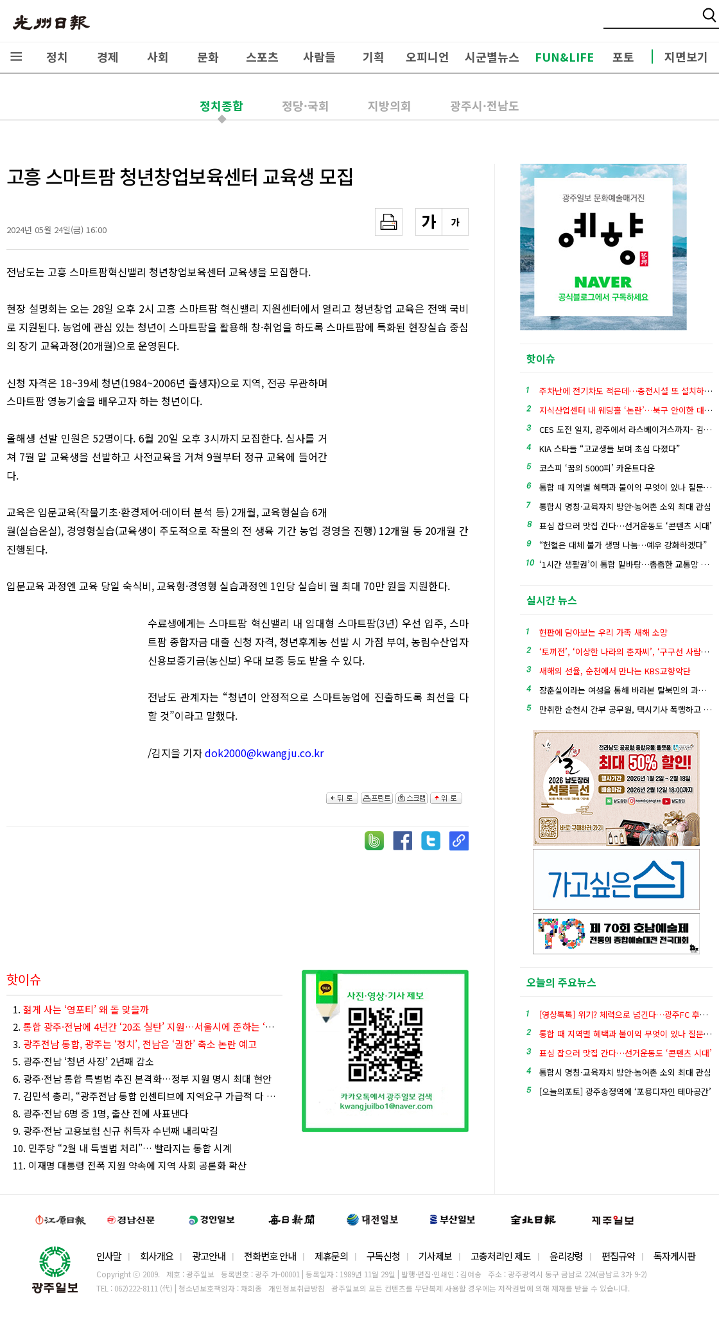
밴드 (612, 22)
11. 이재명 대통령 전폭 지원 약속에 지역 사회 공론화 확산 (130, 1165)
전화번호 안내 (270, 1256)
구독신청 (383, 1256)
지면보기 (686, 56)
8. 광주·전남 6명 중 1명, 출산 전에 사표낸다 (101, 1113)
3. (135, 1044)
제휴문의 (331, 1256)
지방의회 (389, 105)
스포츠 (262, 56)
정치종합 (221, 105)
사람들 (319, 56)
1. (81, 1009)
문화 (208, 56)
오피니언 (427, 56)
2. (147, 1026)
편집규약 (618, 1256)
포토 (623, 56)
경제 (108, 56)
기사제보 (435, 1256)
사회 (158, 56)
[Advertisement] (404, 444)
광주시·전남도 (484, 105)
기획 (374, 56)
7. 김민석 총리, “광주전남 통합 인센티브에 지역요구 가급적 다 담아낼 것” (147, 1096)
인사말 (108, 1256)
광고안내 (208, 1256)
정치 (57, 56)
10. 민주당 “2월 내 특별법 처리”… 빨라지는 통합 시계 (122, 1148)
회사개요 (156, 1256)
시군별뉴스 (492, 56)
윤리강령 (566, 1256)
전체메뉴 (16, 56)
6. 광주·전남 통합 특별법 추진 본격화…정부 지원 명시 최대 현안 (142, 1078)
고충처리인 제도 (501, 1256)
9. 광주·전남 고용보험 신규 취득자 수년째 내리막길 (115, 1130)
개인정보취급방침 (296, 1288)
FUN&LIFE (564, 56)
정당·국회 (305, 105)
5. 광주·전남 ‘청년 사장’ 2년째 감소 (83, 1061)
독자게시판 (674, 1256)
